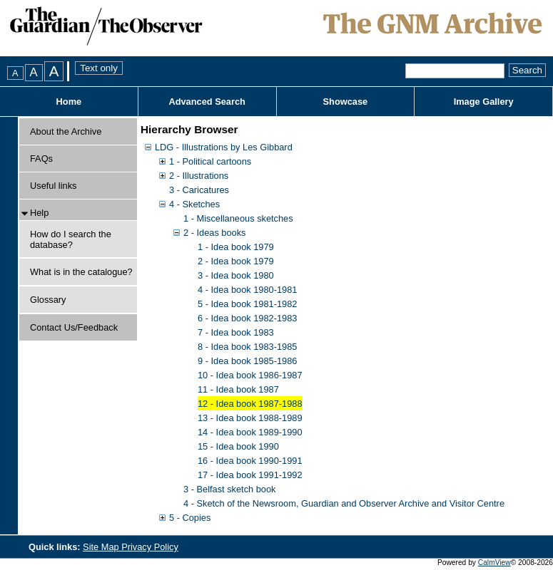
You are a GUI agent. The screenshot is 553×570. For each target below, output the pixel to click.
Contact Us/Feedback (74, 327)
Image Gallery (484, 101)
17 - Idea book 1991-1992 (250, 475)
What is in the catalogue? (81, 271)
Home (69, 101)
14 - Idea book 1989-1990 (250, 432)
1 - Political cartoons (210, 161)
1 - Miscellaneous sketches (238, 218)
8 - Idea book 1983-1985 (247, 346)
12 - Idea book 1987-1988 (250, 403)
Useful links (53, 185)
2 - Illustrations (198, 175)
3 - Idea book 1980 (236, 275)
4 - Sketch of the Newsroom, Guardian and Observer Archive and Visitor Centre (343, 503)
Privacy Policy (149, 547)
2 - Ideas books (214, 232)
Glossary (48, 299)
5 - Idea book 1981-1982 (247, 304)
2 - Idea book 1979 (236, 261)
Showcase (345, 101)
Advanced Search (206, 101)
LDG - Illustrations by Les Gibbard (224, 147)
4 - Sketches (194, 204)
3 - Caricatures (199, 190)
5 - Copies (189, 517)
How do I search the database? (70, 239)
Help (39, 212)
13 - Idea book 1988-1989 (250, 418)
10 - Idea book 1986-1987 (250, 375)
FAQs (41, 158)
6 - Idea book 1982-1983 (247, 318)
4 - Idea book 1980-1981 (247, 289)
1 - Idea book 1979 (236, 247)
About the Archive (65, 131)
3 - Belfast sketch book (229, 489)
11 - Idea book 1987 (238, 389)
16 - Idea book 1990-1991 (250, 460)
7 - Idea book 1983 (236, 332)
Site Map (102, 547)
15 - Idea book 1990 (238, 446)
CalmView (494, 562)
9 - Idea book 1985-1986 (247, 361)
